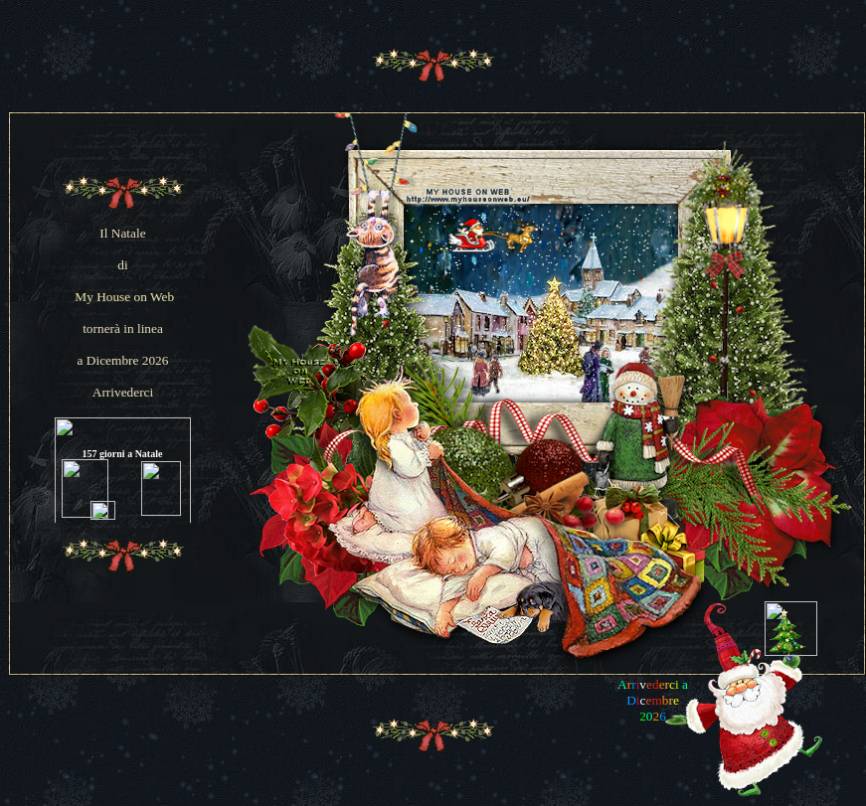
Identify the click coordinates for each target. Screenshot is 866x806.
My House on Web (124, 296)
